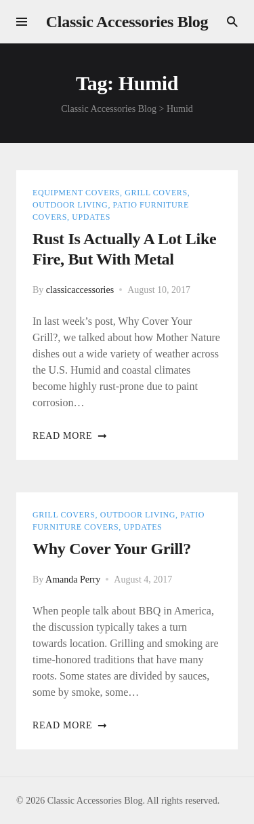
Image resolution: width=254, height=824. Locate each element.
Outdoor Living (70, 205)
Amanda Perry (72, 579)
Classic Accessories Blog (127, 22)
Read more (70, 436)
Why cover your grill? (112, 548)
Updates (91, 217)
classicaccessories (80, 290)
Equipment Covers (76, 192)
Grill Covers (156, 192)
